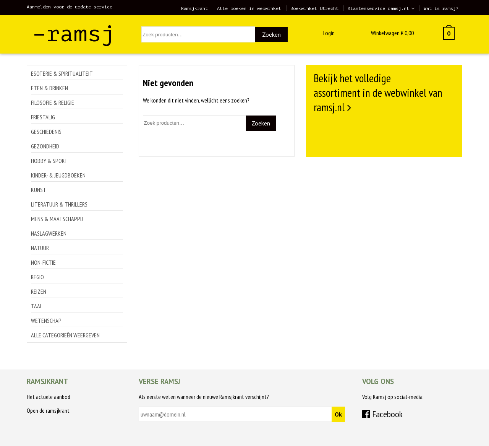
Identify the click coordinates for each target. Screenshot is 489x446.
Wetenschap (46, 320)
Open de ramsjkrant (48, 410)
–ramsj (73, 34)
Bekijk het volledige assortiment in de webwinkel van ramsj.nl (378, 92)
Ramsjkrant (194, 8)
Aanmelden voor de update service (69, 7)
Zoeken (271, 34)
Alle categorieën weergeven (65, 335)
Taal (36, 306)
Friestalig (43, 117)
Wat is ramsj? (441, 8)
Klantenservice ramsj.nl (378, 8)
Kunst (38, 190)
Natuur (40, 248)
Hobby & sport (49, 160)
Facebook (382, 414)
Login (329, 33)
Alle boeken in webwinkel (249, 8)
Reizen (38, 291)
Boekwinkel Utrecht (314, 8)
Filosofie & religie (52, 102)
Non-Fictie (43, 262)
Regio (37, 277)
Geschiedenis (46, 131)
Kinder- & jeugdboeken (58, 175)
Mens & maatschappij (57, 219)
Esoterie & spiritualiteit (62, 73)
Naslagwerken (48, 233)
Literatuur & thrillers (59, 204)
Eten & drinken (49, 88)
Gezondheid (45, 146)
